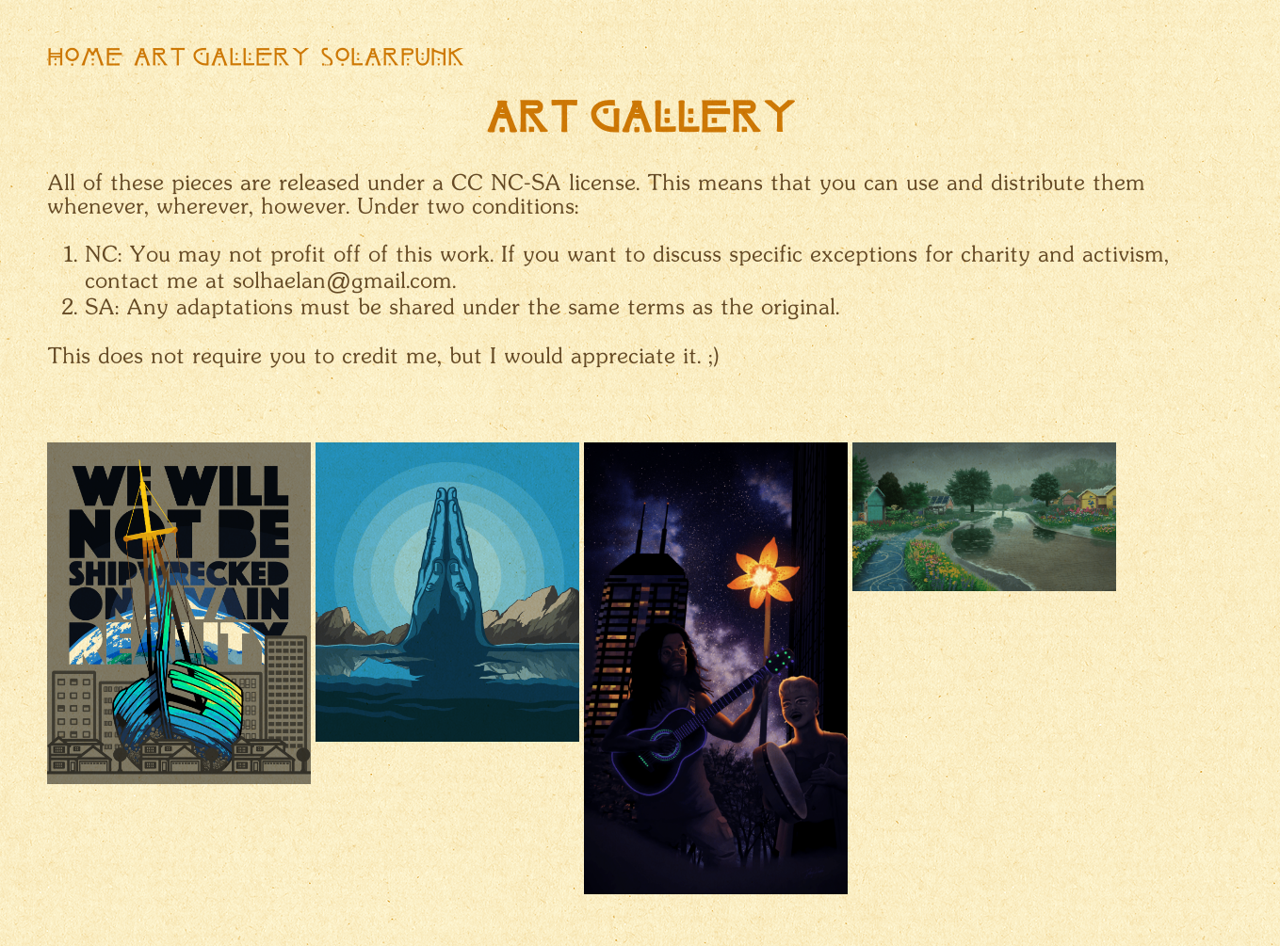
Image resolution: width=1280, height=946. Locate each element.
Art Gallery (222, 59)
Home (85, 59)
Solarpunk (392, 59)
